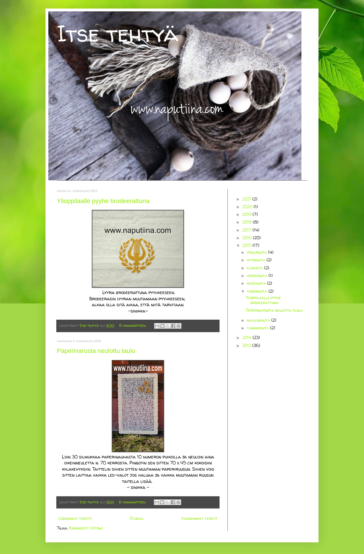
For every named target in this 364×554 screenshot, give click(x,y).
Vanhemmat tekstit (199, 518)
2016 (247, 237)
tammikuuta (258, 327)
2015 (247, 245)
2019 (247, 214)
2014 (247, 337)
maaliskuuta (259, 320)
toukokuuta (257, 291)
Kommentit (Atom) (86, 528)
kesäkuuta (257, 283)
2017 (247, 230)
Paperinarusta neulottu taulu (96, 350)
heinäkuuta (257, 275)
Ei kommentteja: (133, 325)
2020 (248, 206)
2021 (247, 199)
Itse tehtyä (117, 33)
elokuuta (255, 267)
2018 (247, 222)
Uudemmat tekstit (75, 518)
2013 (247, 345)
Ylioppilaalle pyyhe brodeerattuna (103, 200)
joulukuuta (257, 252)
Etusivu (136, 518)
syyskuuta (256, 259)
